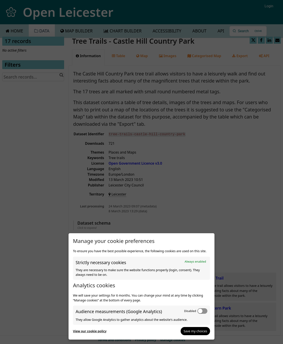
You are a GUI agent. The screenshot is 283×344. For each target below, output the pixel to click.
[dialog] (141, 286)
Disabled (190, 311)
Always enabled (195, 261)
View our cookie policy (90, 331)
